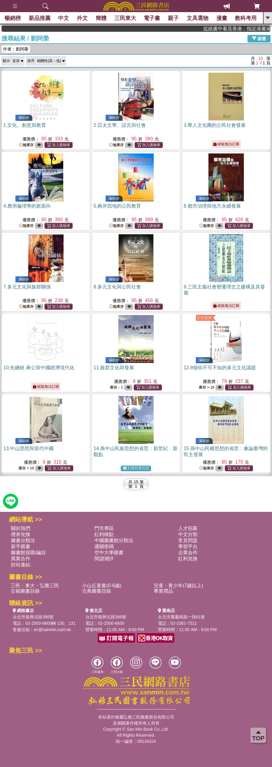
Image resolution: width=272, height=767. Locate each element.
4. (27, 206)
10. (38, 367)
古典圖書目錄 (96, 591)
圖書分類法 (23, 540)
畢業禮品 (163, 591)
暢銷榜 (13, 18)
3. (215, 125)
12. (220, 367)
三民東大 (125, 18)
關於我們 (20, 528)
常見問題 (188, 540)
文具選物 (197, 18)
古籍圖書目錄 (25, 591)
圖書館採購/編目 (28, 552)
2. (119, 125)
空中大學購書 (108, 552)
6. (212, 206)
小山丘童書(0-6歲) (101, 585)
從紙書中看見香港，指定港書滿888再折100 (246, 28)
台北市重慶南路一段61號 (181, 616)
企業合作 (188, 552)
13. (28, 448)
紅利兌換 (204, 318)
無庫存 (26, 145)
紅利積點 (104, 534)
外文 (82, 18)
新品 (40, 18)
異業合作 (20, 558)
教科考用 (246, 18)
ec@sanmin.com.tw (52, 629)
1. (24, 125)
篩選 (259, 38)
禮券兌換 (20, 534)
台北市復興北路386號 (33, 616)
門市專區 (104, 528)
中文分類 (188, 534)
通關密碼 (104, 546)
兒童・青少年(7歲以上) (178, 585)
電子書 (152, 18)
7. (27, 286)
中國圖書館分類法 (113, 540)
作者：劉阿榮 (15, 49)
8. (117, 286)
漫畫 (221, 18)
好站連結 (20, 564)
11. (113, 367)
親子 (173, 18)
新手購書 (20, 546)
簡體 (101, 18)
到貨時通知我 (136, 468)
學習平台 (188, 546)
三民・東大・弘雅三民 (35, 585)
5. (117, 206)
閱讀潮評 (104, 558)
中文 (63, 18)
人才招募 (188, 528)
